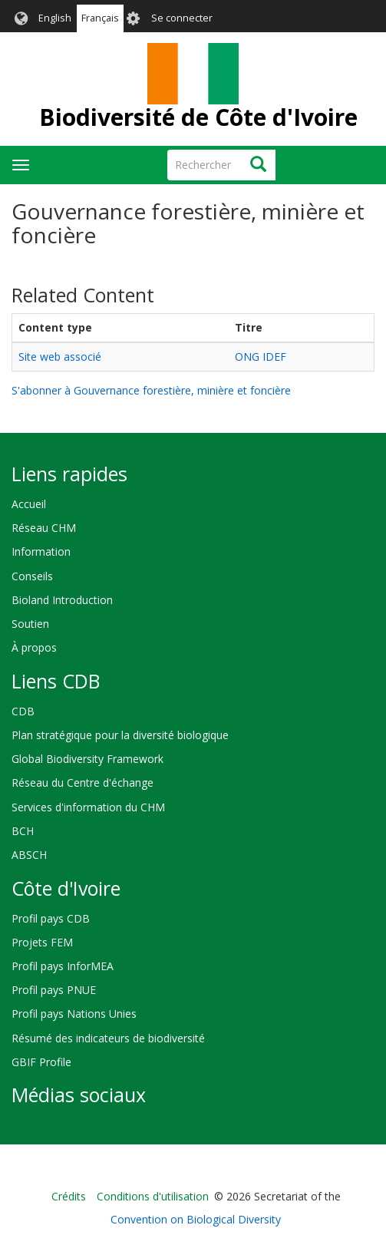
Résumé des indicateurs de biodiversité (108, 1038)
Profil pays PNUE (54, 989)
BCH (23, 831)
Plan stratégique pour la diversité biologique (120, 735)
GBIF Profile (41, 1062)
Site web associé (59, 356)
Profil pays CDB (51, 918)
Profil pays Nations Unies (74, 1013)
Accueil (29, 504)
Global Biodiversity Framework (87, 758)
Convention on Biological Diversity (196, 1219)
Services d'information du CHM (88, 807)
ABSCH (29, 854)
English (54, 18)
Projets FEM (42, 942)
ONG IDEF (260, 356)
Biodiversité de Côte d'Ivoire (198, 117)
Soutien (30, 623)
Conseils (32, 576)
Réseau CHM (44, 527)
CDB (23, 711)
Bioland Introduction (62, 600)
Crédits (68, 1196)
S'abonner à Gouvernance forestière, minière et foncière (151, 390)
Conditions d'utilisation (153, 1196)
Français (100, 18)
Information (41, 551)
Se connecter (182, 18)
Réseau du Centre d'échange (82, 782)
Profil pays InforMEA (63, 966)
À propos (34, 647)
